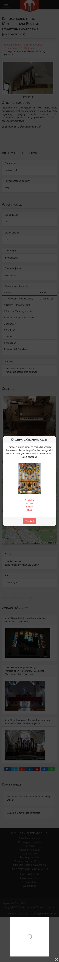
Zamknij (29, 521)
